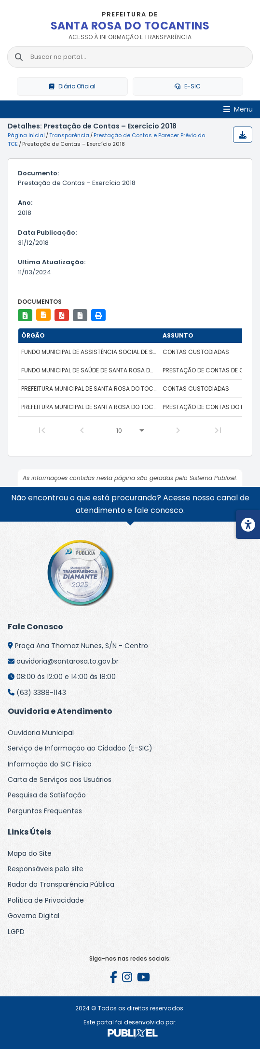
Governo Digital (33, 916)
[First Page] (42, 430)
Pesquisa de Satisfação (47, 795)
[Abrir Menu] (238, 109)
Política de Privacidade (46, 900)
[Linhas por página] (130, 430)
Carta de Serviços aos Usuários (59, 779)
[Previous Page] (82, 430)
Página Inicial (26, 135)
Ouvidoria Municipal (41, 732)
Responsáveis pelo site (45, 869)
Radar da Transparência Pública (61, 884)
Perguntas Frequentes (45, 811)
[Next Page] (178, 430)
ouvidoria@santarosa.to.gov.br (67, 661)
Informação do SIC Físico (50, 764)
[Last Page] (218, 430)
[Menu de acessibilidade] (248, 524)
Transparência (69, 135)
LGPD (16, 931)
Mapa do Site (30, 853)
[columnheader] (88, 335)
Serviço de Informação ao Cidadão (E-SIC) (80, 748)
